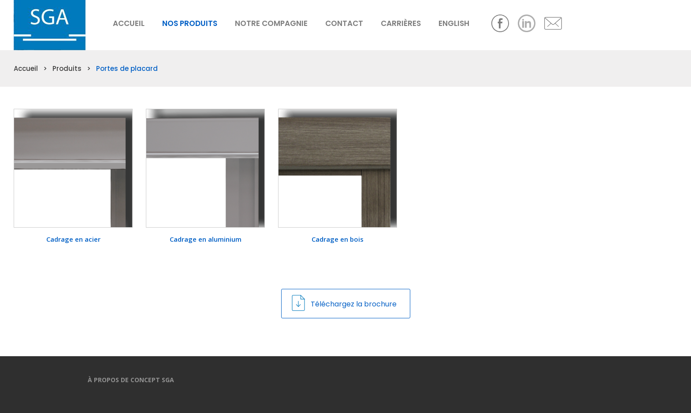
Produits (67, 68)
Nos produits (189, 23)
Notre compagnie (271, 23)
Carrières (401, 23)
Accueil (129, 23)
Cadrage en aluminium (205, 239)
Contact (344, 23)
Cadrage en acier (73, 239)
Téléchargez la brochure (343, 303)
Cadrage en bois (338, 239)
